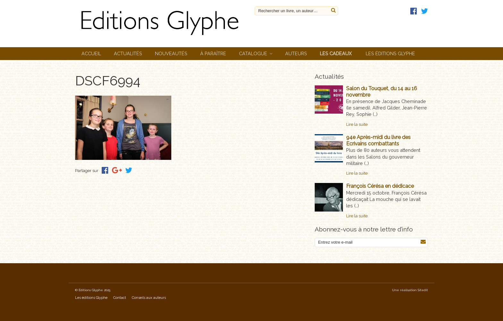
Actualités (128, 53)
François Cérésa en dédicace (380, 186)
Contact (119, 298)
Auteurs (296, 53)
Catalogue (253, 53)
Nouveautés (171, 53)
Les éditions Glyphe (390, 53)
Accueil (91, 53)
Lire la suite (357, 124)
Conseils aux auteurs (149, 298)
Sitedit (423, 290)
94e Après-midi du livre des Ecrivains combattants (378, 140)
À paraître (213, 53)
